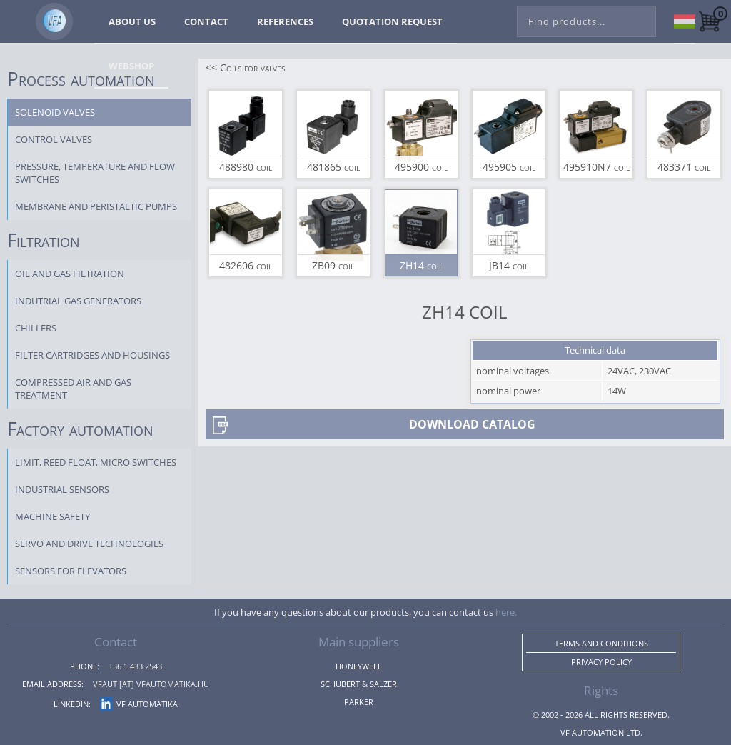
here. (506, 612)
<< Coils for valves (245, 67)
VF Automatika (139, 704)
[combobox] (586, 18)
